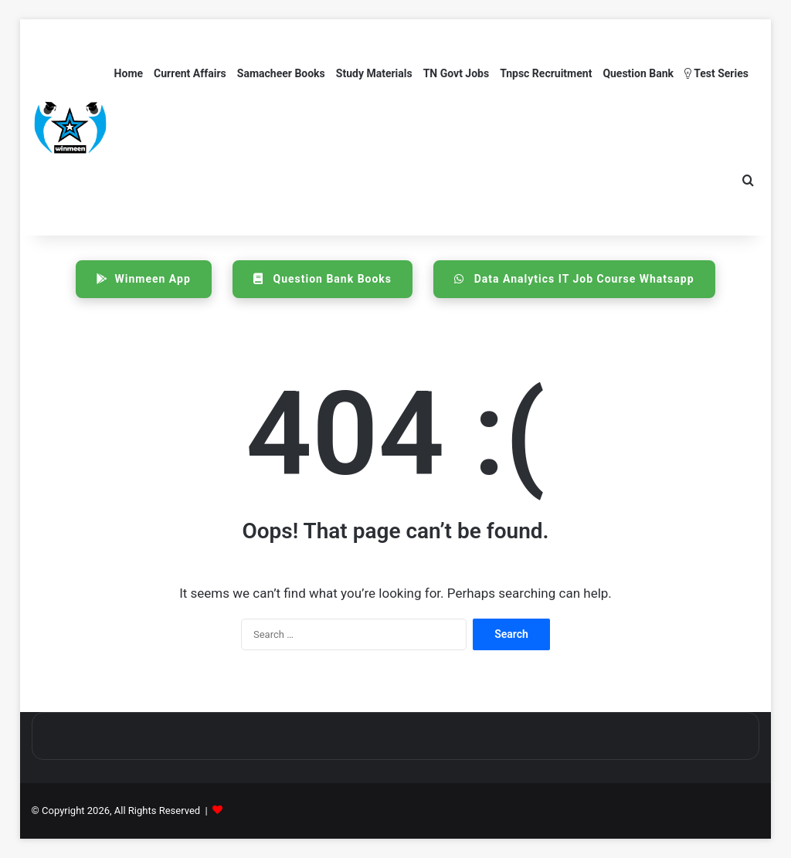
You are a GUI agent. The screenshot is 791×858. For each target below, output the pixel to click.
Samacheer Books (281, 73)
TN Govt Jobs (456, 73)
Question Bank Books (322, 279)
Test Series (716, 73)
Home (128, 73)
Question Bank (638, 73)
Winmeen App (143, 279)
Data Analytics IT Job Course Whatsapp (574, 279)
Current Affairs (190, 73)
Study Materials (374, 73)
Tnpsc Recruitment (546, 73)
